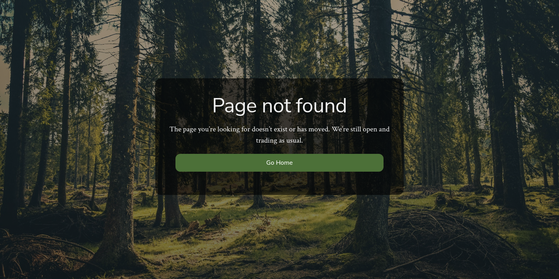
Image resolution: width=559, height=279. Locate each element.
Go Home (279, 162)
